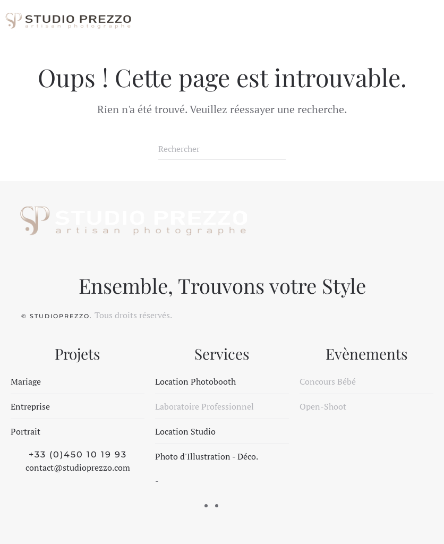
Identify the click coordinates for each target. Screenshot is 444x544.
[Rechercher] (222, 149)
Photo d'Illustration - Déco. (206, 456)
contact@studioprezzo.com (77, 467)
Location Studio (185, 431)
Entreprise (30, 406)
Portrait (25, 431)
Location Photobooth (195, 381)
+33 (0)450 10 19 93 (78, 454)
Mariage (26, 381)
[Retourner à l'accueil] (67, 21)
